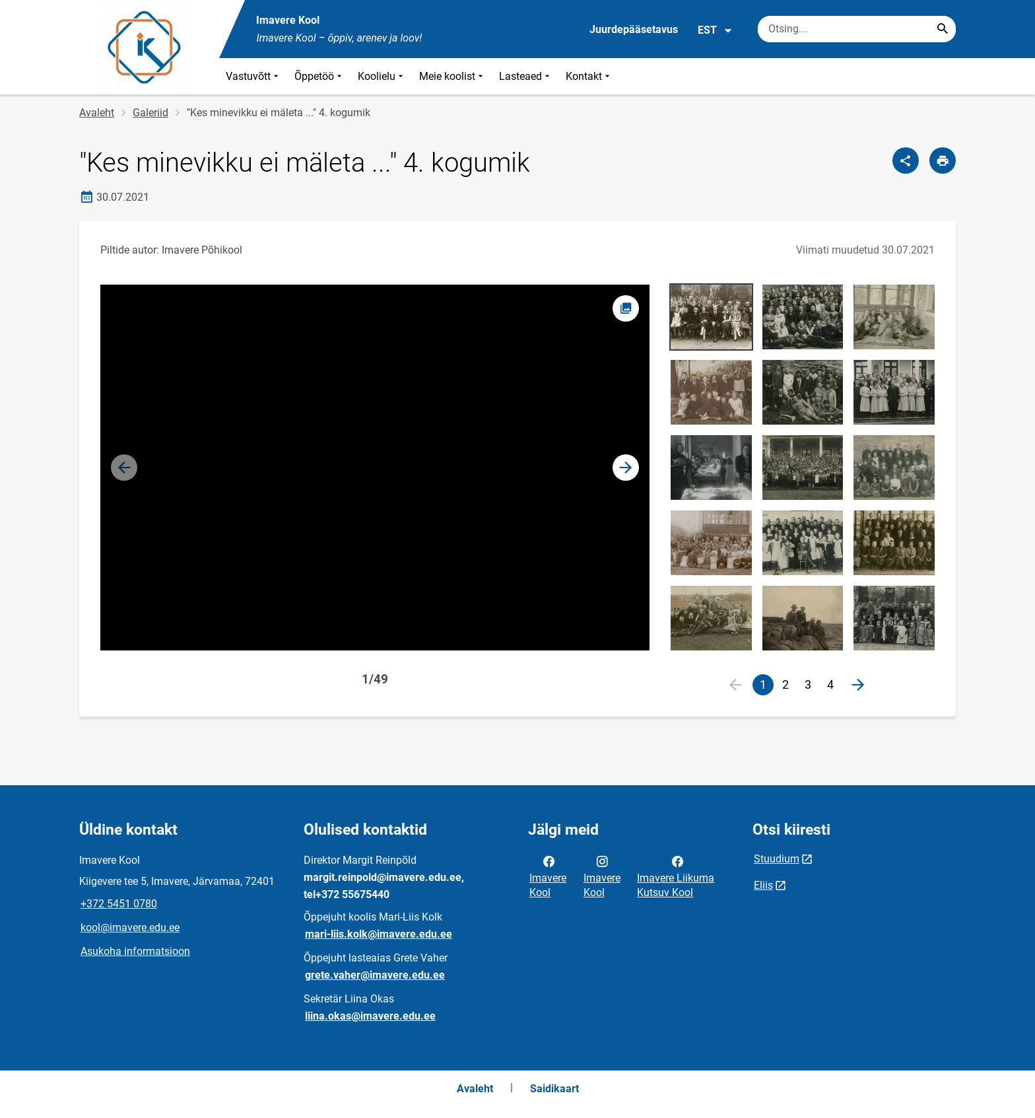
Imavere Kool (547, 876)
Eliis (763, 885)
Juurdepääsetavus (633, 29)
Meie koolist (452, 76)
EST (715, 30)
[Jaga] (905, 160)
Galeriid (150, 112)
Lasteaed (525, 76)
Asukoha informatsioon (135, 951)
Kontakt (589, 76)
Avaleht (96, 112)
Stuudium (776, 859)
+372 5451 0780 (119, 903)
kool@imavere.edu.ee (130, 927)
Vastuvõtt (253, 76)
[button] (626, 467)
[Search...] (942, 29)
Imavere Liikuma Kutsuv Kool (675, 876)
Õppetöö (319, 76)
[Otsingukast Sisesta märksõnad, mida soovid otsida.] (857, 29)
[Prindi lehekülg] (942, 160)
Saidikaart (554, 1088)
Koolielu (382, 76)
